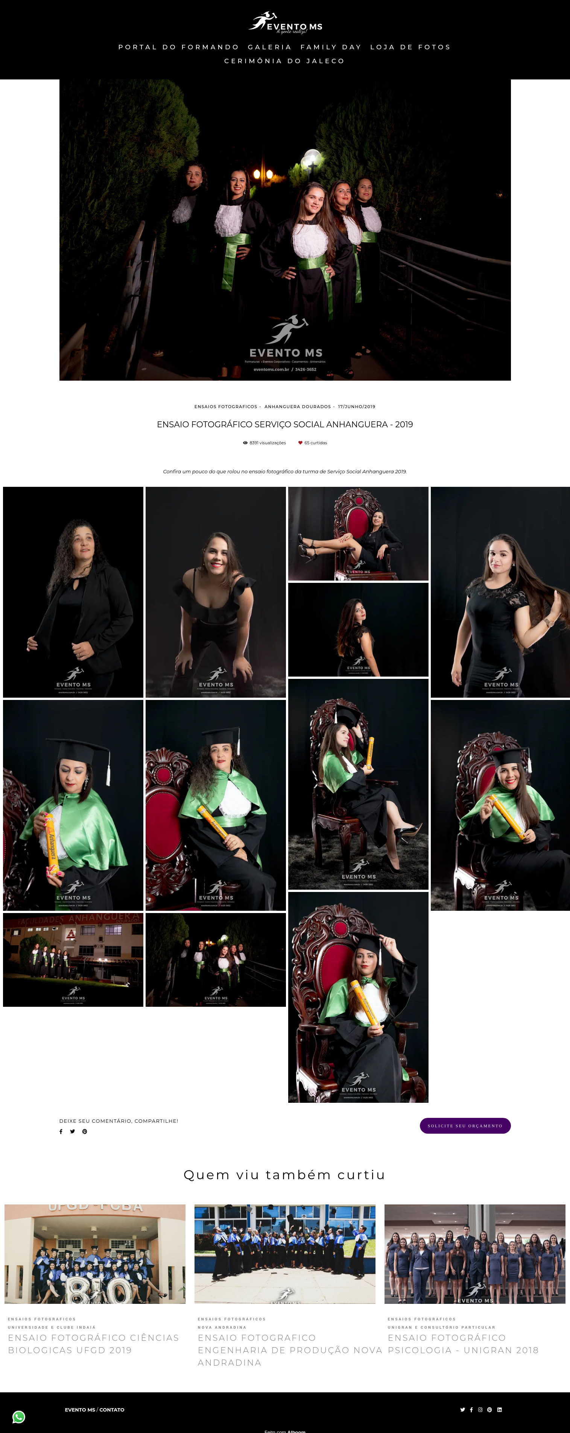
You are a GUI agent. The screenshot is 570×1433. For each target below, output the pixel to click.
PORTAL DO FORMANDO (179, 47)
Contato (111, 1409)
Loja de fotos (411, 47)
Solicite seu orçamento (465, 1126)
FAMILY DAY (331, 47)
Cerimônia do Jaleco (285, 61)
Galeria (270, 47)
